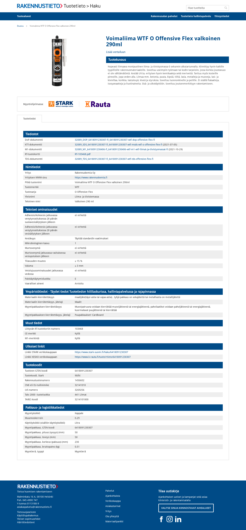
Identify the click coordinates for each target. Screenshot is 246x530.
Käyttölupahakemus (27, 515)
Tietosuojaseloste (26, 512)
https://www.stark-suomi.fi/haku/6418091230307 (101, 352)
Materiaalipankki (114, 521)
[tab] (167, 59)
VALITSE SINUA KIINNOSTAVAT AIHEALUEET (186, 508)
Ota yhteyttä (112, 516)
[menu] (123, 16)
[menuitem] (26, 16)
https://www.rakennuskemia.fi (91, 177)
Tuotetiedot (29, 118)
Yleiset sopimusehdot (28, 519)
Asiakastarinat (112, 506)
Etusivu (20, 26)
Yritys (108, 511)
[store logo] (59, 6)
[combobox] (207, 8)
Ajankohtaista (112, 495)
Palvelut (109, 490)
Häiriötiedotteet (26, 522)
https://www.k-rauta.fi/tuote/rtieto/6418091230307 (103, 357)
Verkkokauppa (113, 501)
